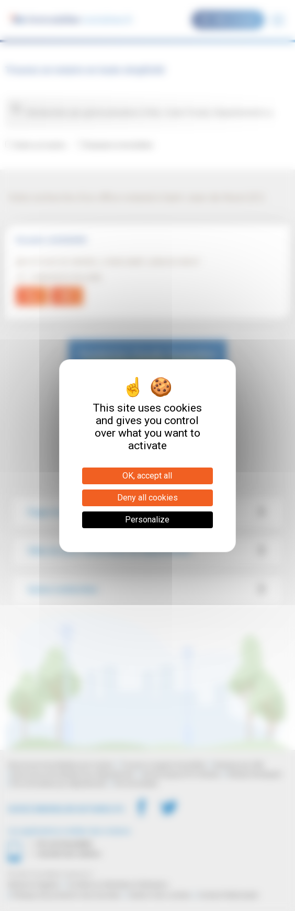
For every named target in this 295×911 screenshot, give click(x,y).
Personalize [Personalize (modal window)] (147, 520)
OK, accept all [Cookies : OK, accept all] (147, 476)
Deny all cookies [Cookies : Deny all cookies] (147, 498)
